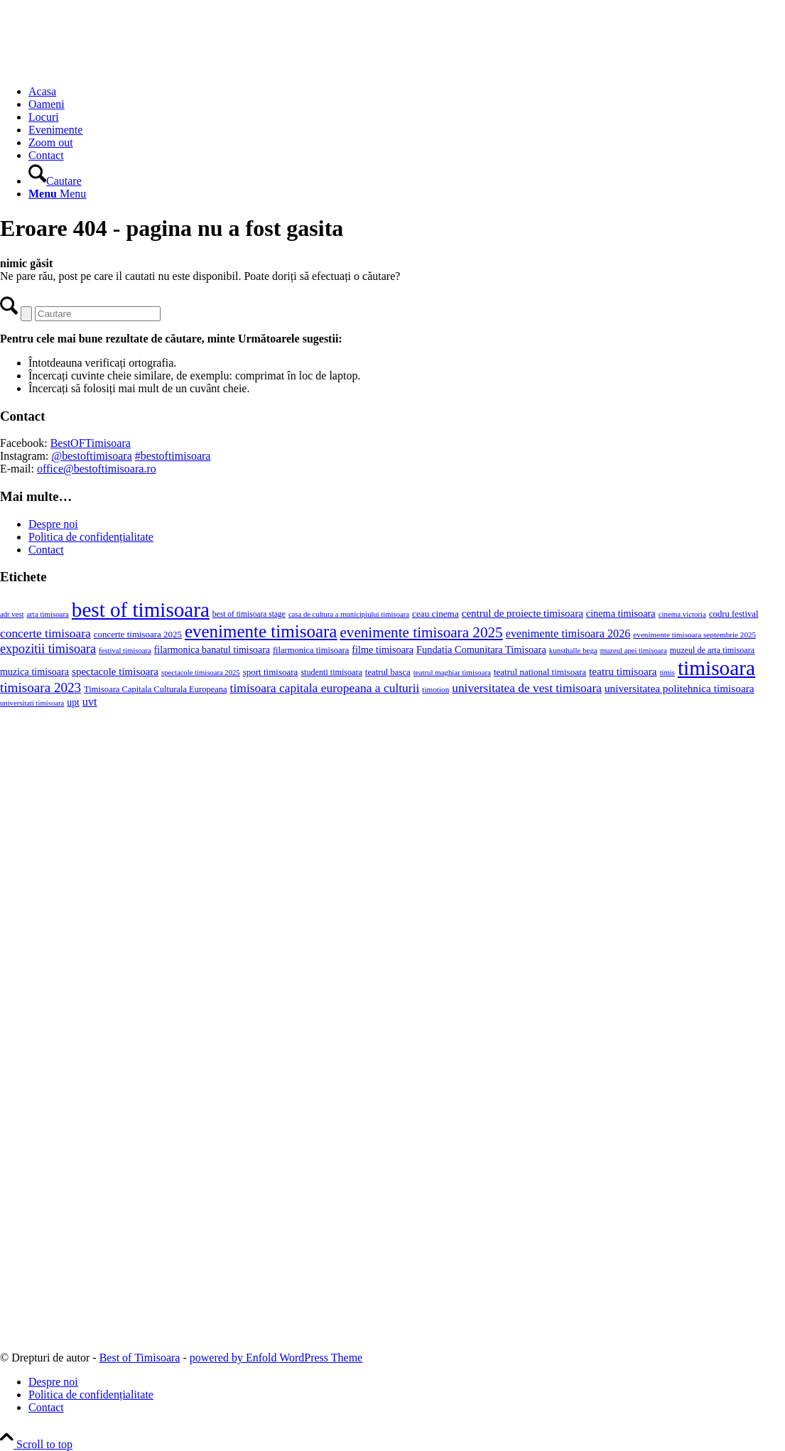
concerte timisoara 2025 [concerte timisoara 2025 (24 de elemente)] (138, 634)
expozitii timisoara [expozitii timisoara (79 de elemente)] (48, 649)
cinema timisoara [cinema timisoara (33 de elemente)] (621, 613)
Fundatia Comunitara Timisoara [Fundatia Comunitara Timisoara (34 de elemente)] (481, 649)
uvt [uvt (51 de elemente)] (89, 702)
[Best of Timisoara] (106, 67)
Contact (46, 550)
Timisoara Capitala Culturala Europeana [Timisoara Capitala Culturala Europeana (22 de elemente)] (155, 689)
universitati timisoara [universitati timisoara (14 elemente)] (32, 703)
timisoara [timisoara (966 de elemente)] (716, 668)
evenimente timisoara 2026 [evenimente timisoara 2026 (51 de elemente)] (568, 633)
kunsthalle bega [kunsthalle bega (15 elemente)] (573, 650)
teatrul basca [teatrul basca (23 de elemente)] (388, 672)
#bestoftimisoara (173, 456)
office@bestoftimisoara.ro (96, 469)
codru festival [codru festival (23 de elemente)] (734, 614)
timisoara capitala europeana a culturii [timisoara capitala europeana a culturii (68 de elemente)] (325, 688)
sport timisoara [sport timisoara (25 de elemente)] (270, 672)
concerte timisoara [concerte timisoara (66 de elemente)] (45, 633)
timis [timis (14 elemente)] (667, 672)
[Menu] (57, 194)
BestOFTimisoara (90, 443)
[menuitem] (406, 91)
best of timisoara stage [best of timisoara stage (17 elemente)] (249, 614)
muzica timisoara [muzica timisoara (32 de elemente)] (34, 671)
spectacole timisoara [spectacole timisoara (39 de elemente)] (115, 671)
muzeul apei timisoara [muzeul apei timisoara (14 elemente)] (633, 650)
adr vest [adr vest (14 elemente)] (11, 614)
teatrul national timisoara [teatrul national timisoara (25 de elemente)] (540, 672)
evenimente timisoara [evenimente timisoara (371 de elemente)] (261, 631)
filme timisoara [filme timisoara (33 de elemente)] (382, 649)
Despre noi (53, 524)
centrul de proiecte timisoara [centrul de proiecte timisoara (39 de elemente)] (522, 613)
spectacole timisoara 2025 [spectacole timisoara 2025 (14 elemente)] (200, 672)
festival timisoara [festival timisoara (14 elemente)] (125, 650)
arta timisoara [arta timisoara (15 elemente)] (47, 614)
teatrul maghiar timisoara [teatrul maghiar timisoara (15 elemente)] (452, 672)
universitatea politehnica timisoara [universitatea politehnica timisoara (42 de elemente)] (679, 688)
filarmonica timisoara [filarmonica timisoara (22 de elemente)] (311, 650)
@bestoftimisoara (91, 456)
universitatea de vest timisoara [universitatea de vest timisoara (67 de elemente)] (527, 688)
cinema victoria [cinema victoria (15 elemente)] (682, 614)
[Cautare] (55, 181)
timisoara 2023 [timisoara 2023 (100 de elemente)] (40, 687)
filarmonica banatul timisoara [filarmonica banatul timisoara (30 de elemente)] (212, 649)
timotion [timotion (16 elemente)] (435, 689)
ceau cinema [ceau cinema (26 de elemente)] (435, 613)
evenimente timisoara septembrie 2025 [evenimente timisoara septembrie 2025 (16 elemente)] (694, 634)
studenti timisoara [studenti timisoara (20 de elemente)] (331, 672)
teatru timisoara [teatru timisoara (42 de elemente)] (623, 671)
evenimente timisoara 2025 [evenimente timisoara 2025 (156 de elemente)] (421, 632)
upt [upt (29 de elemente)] (73, 702)
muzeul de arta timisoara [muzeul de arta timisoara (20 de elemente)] (712, 650)
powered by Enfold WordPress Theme (276, 1358)
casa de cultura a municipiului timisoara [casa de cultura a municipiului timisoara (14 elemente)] (348, 614)
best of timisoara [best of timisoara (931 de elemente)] (141, 609)
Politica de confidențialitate (90, 537)
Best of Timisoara (139, 1358)
